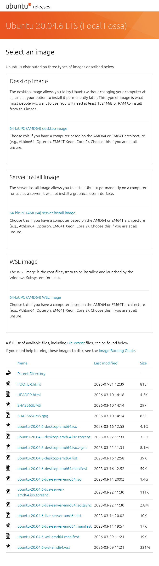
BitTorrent (76, 343)
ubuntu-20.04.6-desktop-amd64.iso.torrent (53, 437)
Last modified (105, 363)
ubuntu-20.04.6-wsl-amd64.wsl (43, 547)
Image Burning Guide (117, 350)
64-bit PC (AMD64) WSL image (35, 297)
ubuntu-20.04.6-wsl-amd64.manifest (48, 537)
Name (22, 363)
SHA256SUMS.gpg (32, 416)
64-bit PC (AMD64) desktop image (38, 128)
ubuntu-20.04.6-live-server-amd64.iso (49, 479)
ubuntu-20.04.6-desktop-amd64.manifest (52, 468)
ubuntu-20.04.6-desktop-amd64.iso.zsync (52, 447)
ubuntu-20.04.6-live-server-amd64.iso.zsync (54, 505)
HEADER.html (29, 395)
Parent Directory (31, 373)
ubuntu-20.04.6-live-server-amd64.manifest (54, 526)
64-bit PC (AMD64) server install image (42, 213)
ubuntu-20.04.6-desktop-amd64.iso (47, 426)
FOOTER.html (29, 384)
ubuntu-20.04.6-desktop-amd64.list (47, 458)
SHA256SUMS (29, 405)
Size (143, 363)
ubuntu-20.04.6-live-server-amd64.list (49, 515)
